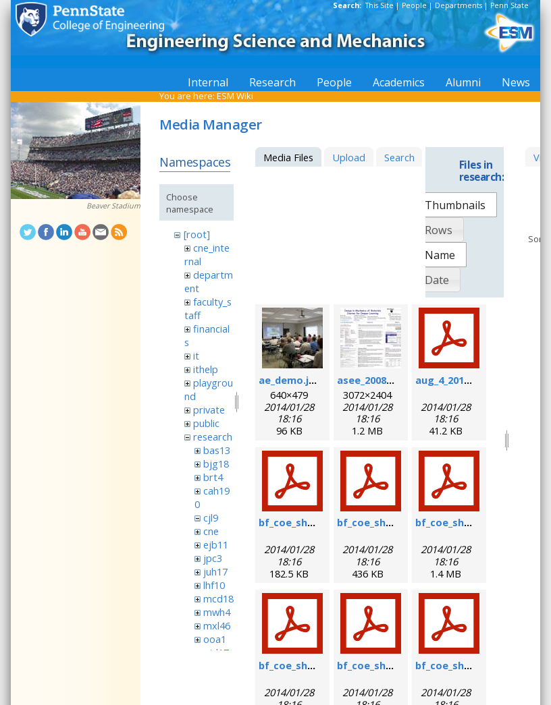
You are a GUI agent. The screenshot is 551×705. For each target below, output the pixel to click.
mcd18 (218, 598)
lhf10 (214, 585)
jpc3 (212, 558)
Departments (458, 5)
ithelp (205, 369)
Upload (348, 157)
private (209, 409)
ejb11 (215, 544)
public (206, 423)
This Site (379, 5)
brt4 (213, 477)
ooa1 (214, 639)
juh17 (215, 571)
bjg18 (216, 463)
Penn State (509, 5)
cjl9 (210, 517)
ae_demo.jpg (290, 380)
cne (211, 531)
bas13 (216, 450)
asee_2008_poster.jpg (390, 380)
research (212, 436)
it (196, 355)
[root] (197, 234)
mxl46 (216, 625)
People (414, 5)
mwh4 (216, 612)
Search (399, 157)
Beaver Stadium (113, 205)
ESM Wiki (235, 96)
